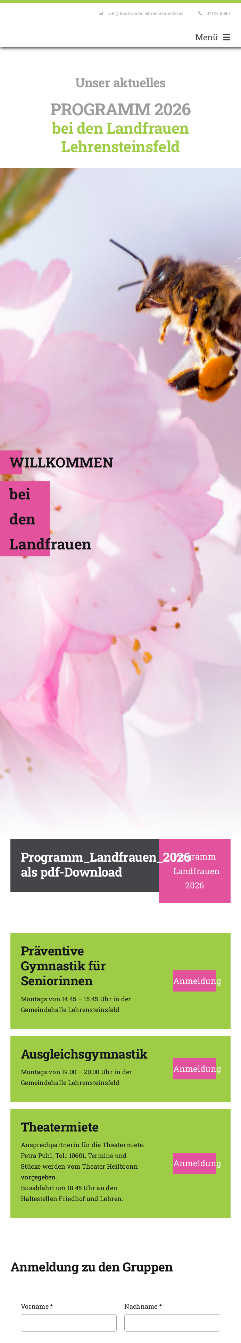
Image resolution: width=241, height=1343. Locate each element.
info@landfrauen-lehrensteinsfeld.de (145, 13)
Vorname (37, 1306)
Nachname (143, 1306)
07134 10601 (219, 13)
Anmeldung (197, 980)
